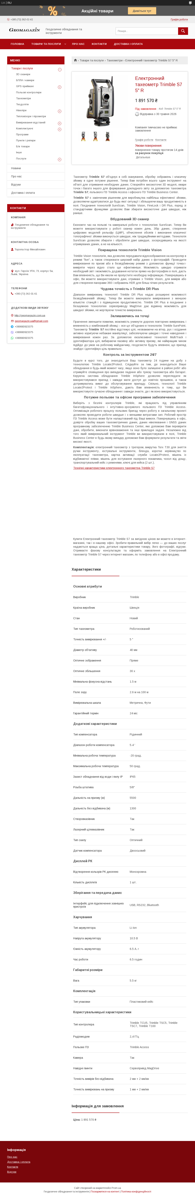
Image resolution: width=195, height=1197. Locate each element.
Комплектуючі (24, 128)
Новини (16, 168)
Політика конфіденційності (136, 1191)
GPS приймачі (25, 86)
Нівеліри (21, 110)
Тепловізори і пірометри (31, 116)
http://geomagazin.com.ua (30, 315)
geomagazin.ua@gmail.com (31, 320)
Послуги (21, 158)
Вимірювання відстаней (30, 122)
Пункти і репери (25, 140)
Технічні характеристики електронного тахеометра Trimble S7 (114, 468)
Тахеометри (115, 60)
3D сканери (23, 74)
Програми (22, 134)
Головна (17, 43)
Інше (19, 152)
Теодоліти (22, 104)
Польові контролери (28, 92)
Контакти (99, 43)
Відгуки (16, 184)
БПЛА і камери (25, 80)
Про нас (78, 43)
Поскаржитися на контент (105, 1191)
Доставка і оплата (128, 43)
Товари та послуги (46, 43)
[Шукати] (183, 31)
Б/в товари (23, 146)
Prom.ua (116, 1188)
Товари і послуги (22, 68)
